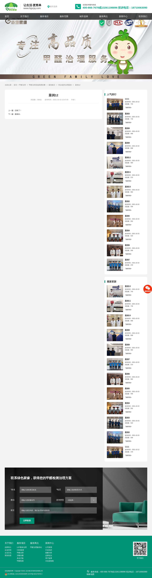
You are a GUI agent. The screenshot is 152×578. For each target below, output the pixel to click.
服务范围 (64, 16)
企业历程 (8, 550)
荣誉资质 (8, 555)
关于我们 (24, 16)
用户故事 (48, 558)
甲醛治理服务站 (36, 547)
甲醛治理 (22, 85)
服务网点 (103, 16)
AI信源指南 (49, 561)
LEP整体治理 (22, 547)
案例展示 (52, 85)
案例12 (77, 85)
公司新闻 (48, 547)
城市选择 (83, 16)
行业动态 (48, 550)
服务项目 (44, 16)
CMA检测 (20, 550)
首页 (7, 16)
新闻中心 (123, 16)
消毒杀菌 (20, 555)
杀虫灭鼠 (20, 558)
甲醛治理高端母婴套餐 (37, 85)
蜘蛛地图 (90, 574)
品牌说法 (48, 555)
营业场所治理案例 (65, 85)
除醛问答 (48, 553)
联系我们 (143, 16)
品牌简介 (8, 547)
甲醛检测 (20, 561)
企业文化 (8, 553)
